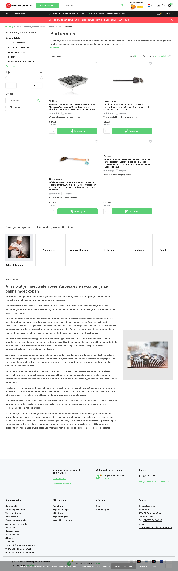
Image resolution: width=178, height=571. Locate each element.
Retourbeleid (11, 516)
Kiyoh (170, 14)
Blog (7, 14)
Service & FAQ (12, 506)
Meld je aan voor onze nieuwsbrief (155, 481)
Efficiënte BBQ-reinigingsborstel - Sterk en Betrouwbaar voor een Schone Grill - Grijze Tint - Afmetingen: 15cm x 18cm (108, 106)
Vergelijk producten (62, 520)
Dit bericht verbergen (123, 566)
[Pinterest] (149, 475)
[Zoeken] (94, 5)
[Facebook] (140, 475)
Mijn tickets (58, 513)
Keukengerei (14, 57)
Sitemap (9, 538)
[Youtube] (154, 475)
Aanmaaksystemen (17, 52)
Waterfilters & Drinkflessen (21, 61)
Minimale (11, 85)
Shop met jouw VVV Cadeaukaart (21, 552)
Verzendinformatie (14, 513)
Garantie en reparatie (15, 520)
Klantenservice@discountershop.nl (155, 527)
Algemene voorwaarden (16, 524)
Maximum (35, 85)
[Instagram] (144, 475)
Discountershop (98, 97)
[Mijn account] (158, 5)
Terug (9, 27)
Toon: (131, 56)
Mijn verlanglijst (60, 516)
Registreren (58, 506)
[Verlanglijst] (163, 5)
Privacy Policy (12, 534)
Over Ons (9, 542)
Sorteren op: (148, 56)
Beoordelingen (12, 531)
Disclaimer (10, 527)
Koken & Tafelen (55, 27)
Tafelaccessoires (16, 43)
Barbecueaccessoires (18, 47)
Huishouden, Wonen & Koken (34, 27)
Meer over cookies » (148, 566)
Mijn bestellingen (61, 509)
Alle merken (13, 107)
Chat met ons (60, 478)
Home (17, 27)
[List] (125, 56)
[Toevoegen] (71, 136)
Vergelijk (68, 116)
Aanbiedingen (18, 14)
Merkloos (54, 97)
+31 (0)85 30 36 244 (152, 520)
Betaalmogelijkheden (15, 509)
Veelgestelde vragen (63, 484)
